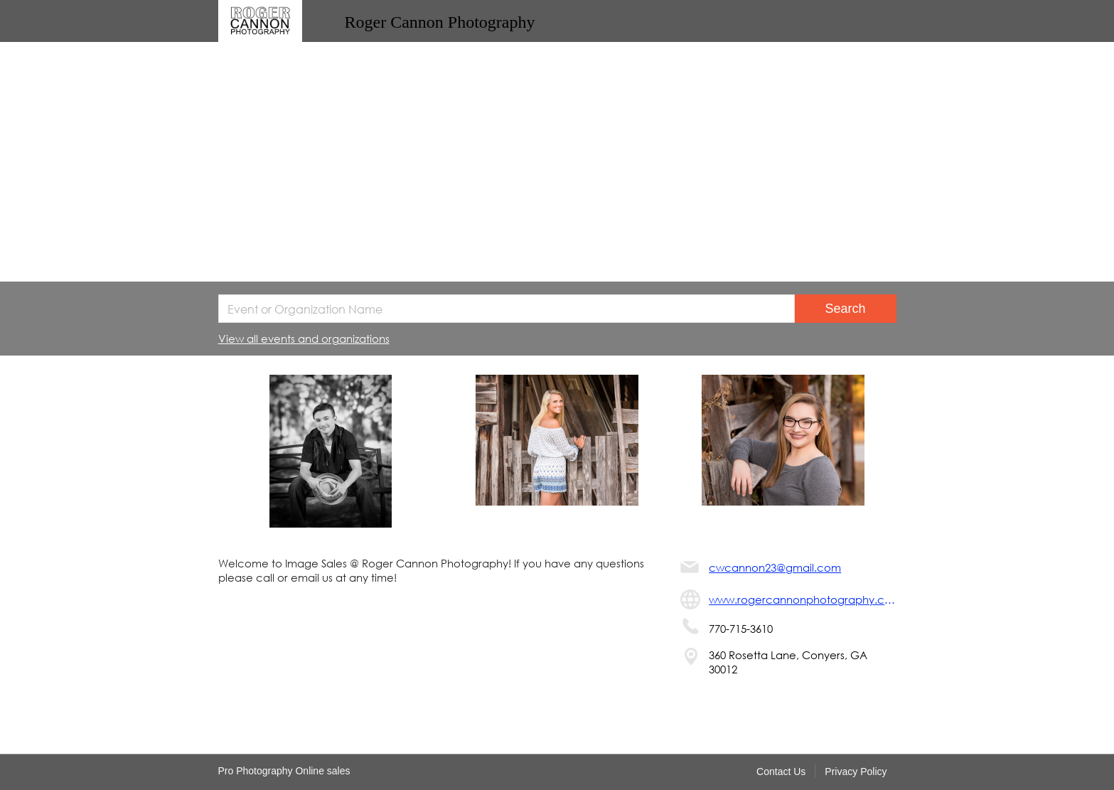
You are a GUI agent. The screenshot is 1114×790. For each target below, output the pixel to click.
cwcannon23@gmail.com (775, 567)
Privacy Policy (856, 771)
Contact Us (780, 771)
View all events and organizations (304, 338)
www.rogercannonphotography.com (802, 599)
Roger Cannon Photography (440, 22)
